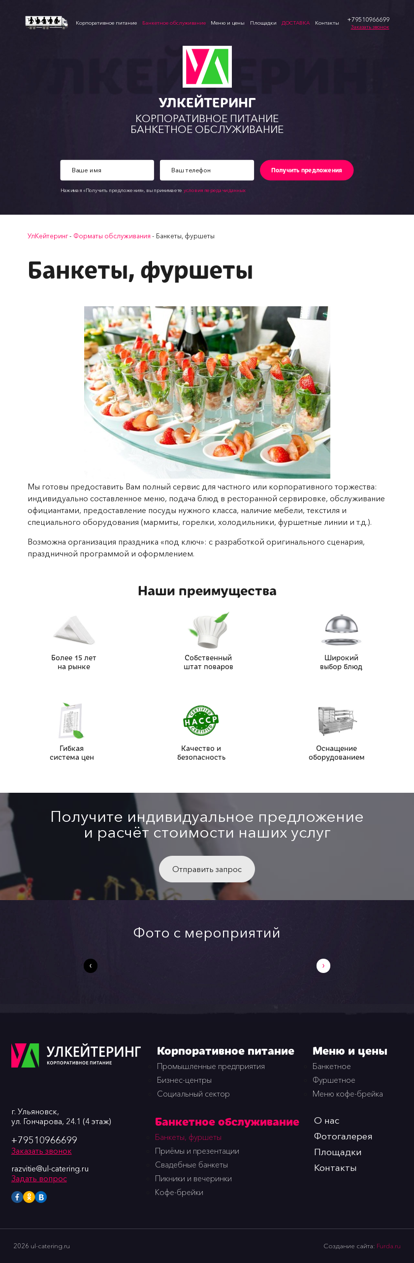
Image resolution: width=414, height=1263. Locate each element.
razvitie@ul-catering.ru (50, 1168)
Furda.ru (389, 1246)
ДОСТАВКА (296, 23)
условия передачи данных (215, 191)
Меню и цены (228, 23)
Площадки (263, 23)
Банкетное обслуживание (174, 23)
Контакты (327, 23)
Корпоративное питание (106, 23)
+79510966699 (44, 1140)
